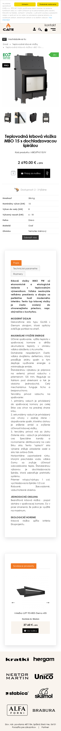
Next (48, 602)
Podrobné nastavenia (48, 4)
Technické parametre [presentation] (25, 268)
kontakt (50, 25)
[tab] (16, 263)
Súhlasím (25, 4)
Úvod (5, 44)
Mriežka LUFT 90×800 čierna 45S (30, 613)
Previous (13, 602)
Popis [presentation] (16, 262)
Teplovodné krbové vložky (25, 44)
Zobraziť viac (30, 237)
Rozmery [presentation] (18, 273)
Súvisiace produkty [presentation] (23, 565)
